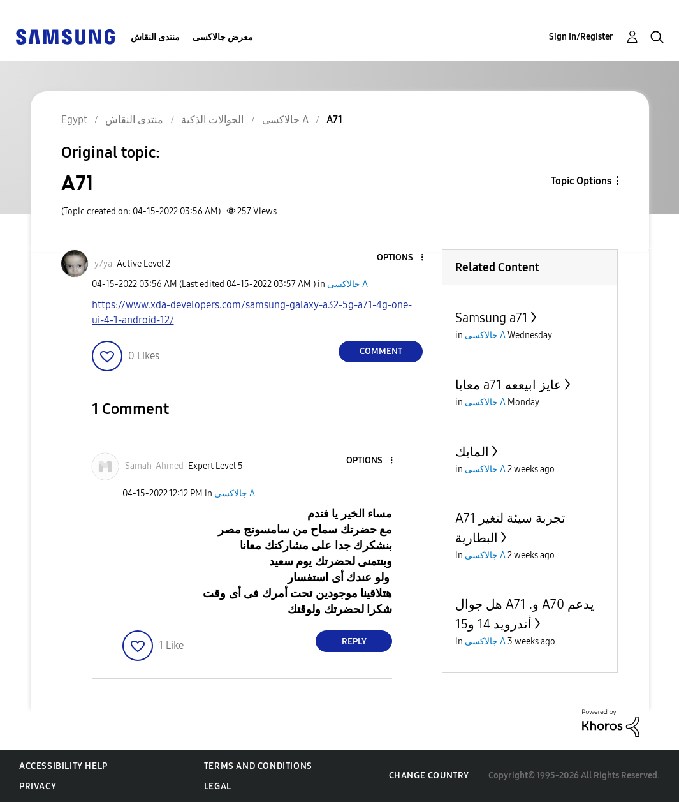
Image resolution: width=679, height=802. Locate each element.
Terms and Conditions (258, 766)
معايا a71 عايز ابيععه (508, 384)
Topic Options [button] (581, 181)
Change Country (429, 775)
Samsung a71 (491, 317)
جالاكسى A (347, 284)
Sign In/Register (581, 36)
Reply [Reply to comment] (354, 641)
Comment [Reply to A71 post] (381, 351)
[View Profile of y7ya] (103, 263)
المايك (472, 451)
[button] (401, 258)
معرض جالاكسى (223, 37)
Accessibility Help (63, 766)
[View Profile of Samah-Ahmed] (154, 466)
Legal (217, 786)
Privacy (37, 786)
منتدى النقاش (155, 37)
